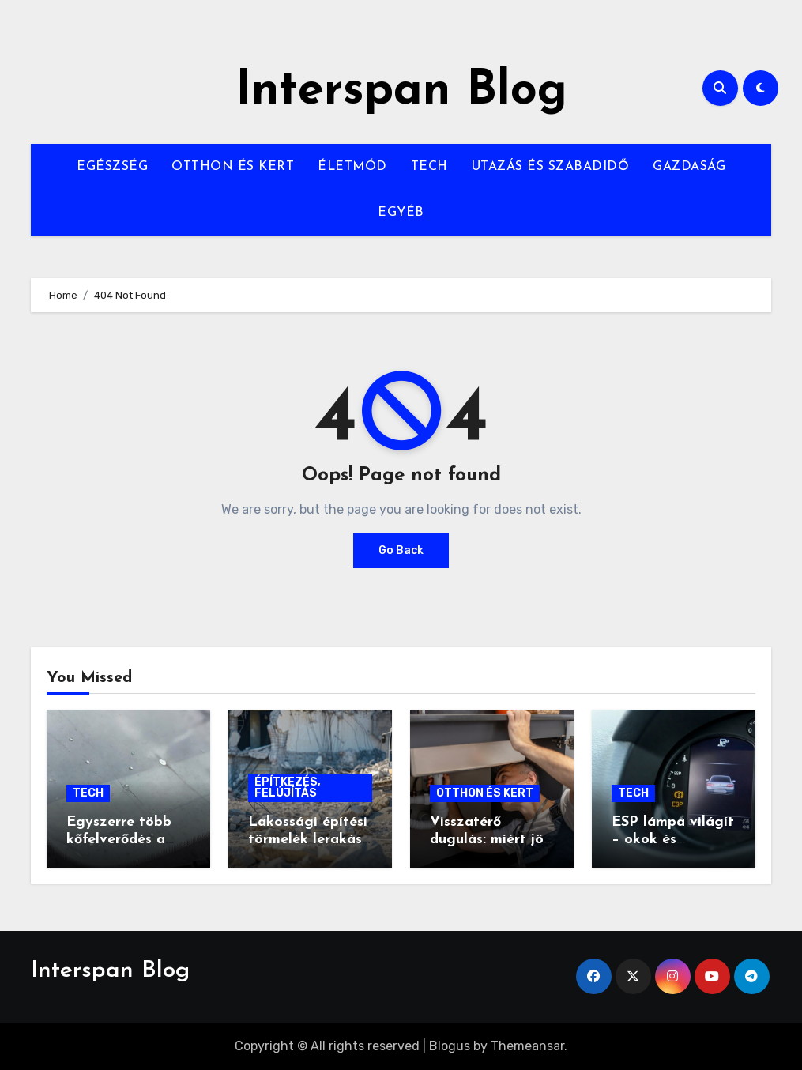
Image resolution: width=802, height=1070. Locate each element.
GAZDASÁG (689, 166)
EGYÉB (401, 212)
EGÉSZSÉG (112, 166)
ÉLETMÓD (352, 166)
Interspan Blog (401, 91)
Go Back (401, 550)
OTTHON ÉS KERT (232, 166)
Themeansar (527, 1045)
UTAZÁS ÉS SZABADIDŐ (551, 166)
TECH (429, 166)
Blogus (449, 1045)
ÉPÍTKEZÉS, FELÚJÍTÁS (287, 787)
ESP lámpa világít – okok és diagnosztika (673, 839)
